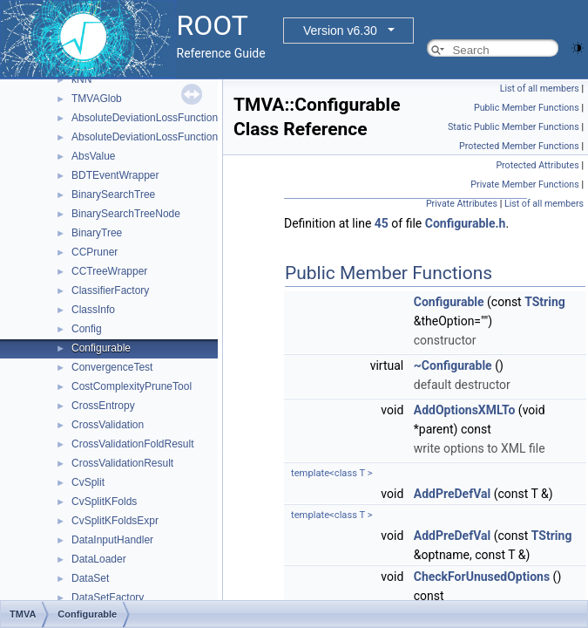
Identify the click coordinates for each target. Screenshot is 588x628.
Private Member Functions (524, 184)
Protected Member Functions (519, 146)
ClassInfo (93, 310)
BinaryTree (96, 233)
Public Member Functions (526, 107)
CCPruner (94, 252)
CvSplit (88, 482)
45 (382, 223)
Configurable (101, 348)
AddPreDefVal (452, 494)
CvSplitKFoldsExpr (115, 521)
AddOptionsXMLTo (465, 410)
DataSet (90, 578)
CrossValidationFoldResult (132, 444)
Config (86, 329)
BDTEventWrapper (115, 175)
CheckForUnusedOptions (482, 577)
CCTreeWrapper (109, 271)
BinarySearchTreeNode (125, 214)
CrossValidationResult (122, 463)
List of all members (539, 88)
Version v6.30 (340, 31)
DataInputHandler (112, 540)
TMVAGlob (96, 98)
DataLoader (98, 559)
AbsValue (93, 156)
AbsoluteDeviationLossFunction (144, 118)
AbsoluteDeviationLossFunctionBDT (155, 137)
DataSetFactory (107, 597)
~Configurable (453, 365)
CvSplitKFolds (104, 501)
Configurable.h (465, 223)
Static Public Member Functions (513, 127)
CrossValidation (107, 425)
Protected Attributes (537, 165)
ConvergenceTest (111, 367)
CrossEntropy (103, 405)
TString (544, 302)
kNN (81, 79)
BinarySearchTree (113, 194)
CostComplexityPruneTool (131, 386)
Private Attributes (461, 203)
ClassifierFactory (110, 290)
